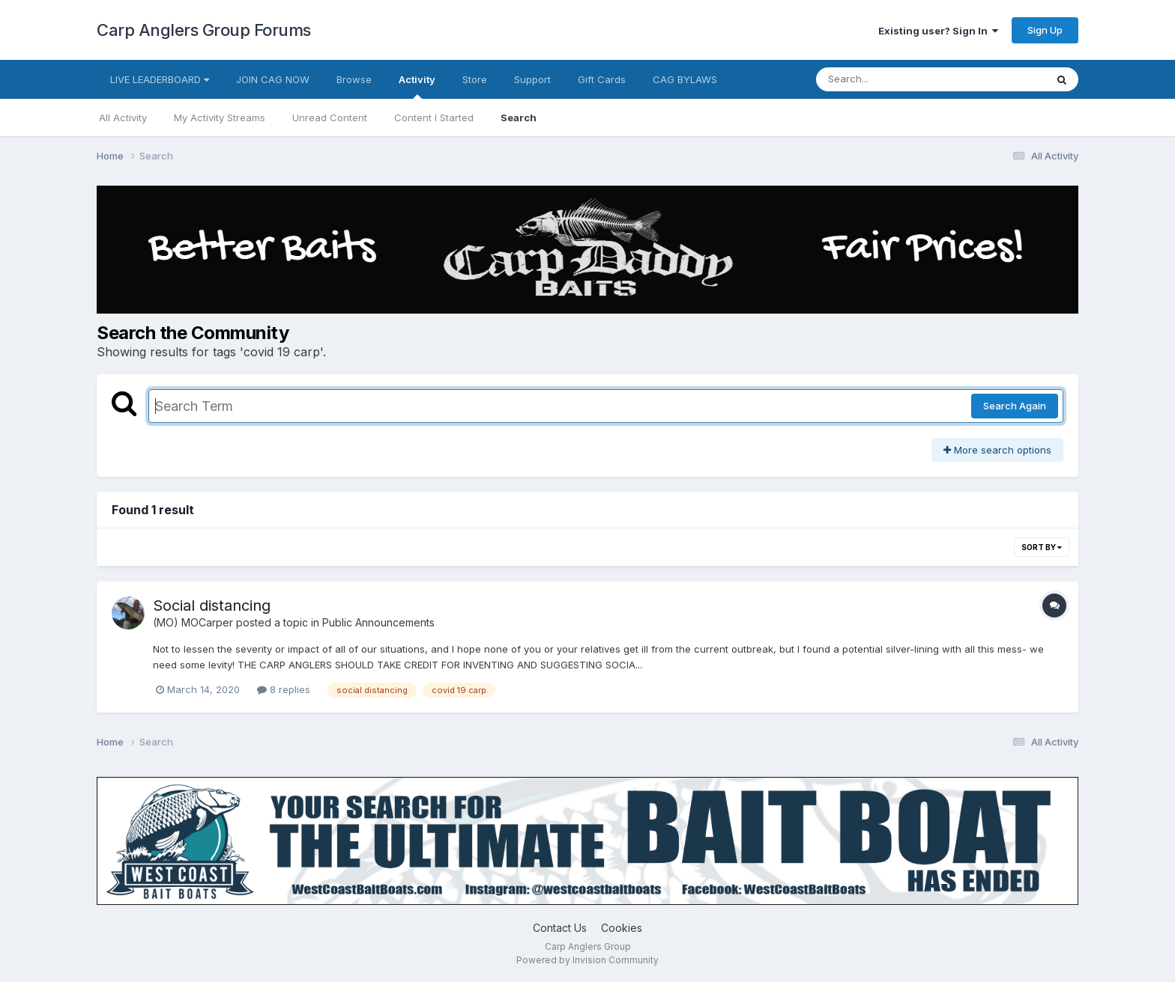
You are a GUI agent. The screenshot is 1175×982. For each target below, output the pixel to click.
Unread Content (329, 117)
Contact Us (560, 927)
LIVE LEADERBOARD (159, 79)
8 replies (283, 689)
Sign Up (1045, 30)
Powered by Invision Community (587, 960)
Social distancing (212, 605)
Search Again (1014, 406)
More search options (997, 450)
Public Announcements (378, 622)
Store (474, 79)
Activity (417, 86)
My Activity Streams (219, 117)
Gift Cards (602, 79)
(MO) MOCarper (193, 622)
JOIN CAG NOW (272, 79)
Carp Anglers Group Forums (204, 30)
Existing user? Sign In (938, 31)
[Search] (890, 79)
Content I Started (434, 117)
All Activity (123, 117)
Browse (354, 79)
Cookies (621, 927)
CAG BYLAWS (685, 79)
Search (519, 117)
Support (532, 79)
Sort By (1041, 547)
